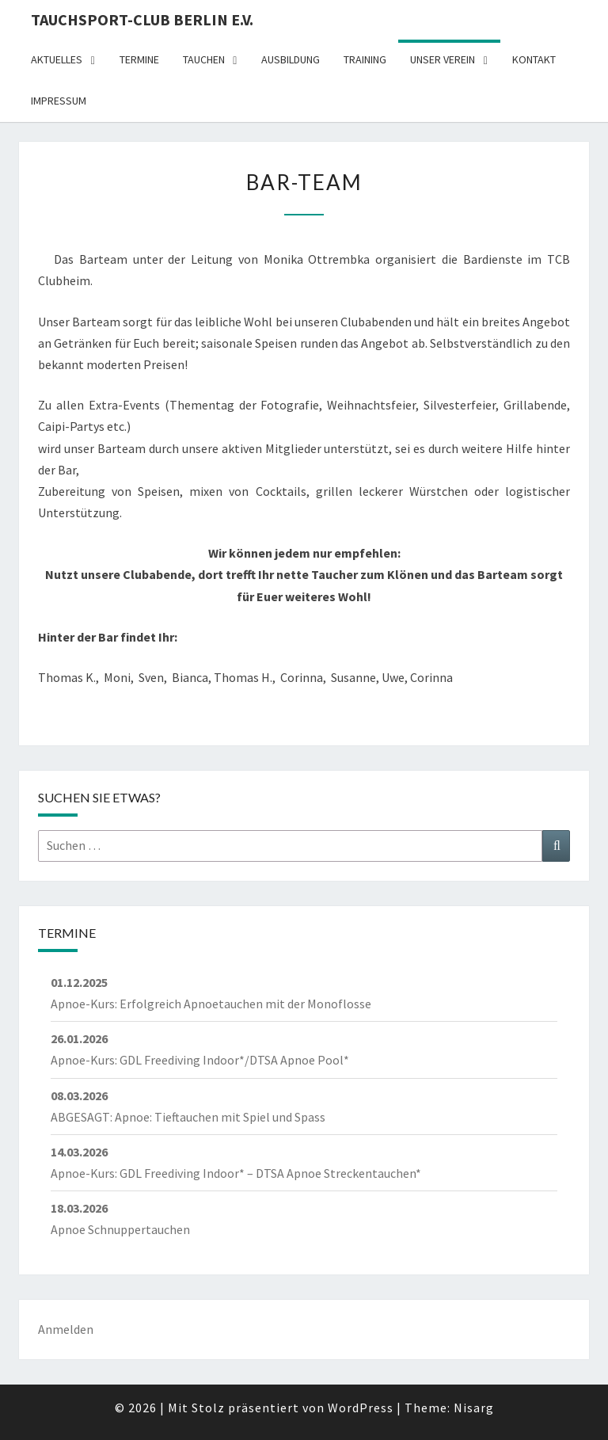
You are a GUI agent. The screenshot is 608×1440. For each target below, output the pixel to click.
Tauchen (204, 59)
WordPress (360, 1407)
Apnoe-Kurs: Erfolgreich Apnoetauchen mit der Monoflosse (211, 1003)
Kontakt (534, 59)
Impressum (58, 100)
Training (365, 59)
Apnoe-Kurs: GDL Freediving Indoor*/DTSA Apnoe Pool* (200, 1060)
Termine (139, 59)
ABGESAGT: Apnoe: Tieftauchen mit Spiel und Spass (188, 1117)
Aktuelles (56, 59)
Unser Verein (442, 59)
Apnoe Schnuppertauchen (120, 1229)
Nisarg (474, 1407)
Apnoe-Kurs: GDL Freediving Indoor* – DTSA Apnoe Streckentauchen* (236, 1173)
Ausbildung (290, 59)
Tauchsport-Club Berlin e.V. (142, 19)
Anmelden (65, 1329)
